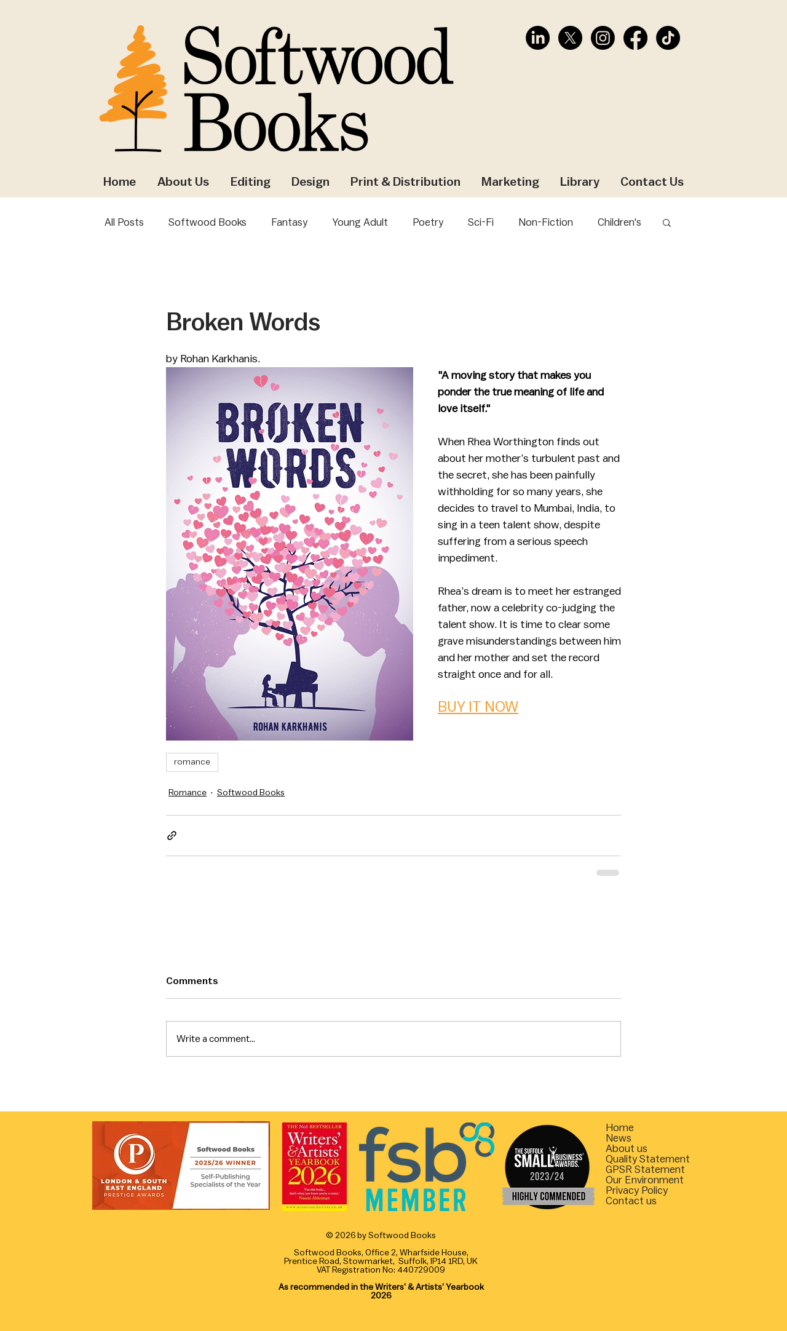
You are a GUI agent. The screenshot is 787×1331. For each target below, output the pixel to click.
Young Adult (360, 222)
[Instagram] (603, 38)
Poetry (428, 222)
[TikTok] (668, 38)
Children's (619, 222)
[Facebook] (635, 38)
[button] (667, 222)
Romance (187, 793)
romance (192, 762)
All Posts (124, 222)
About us (626, 1148)
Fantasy (289, 222)
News (618, 1138)
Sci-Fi (481, 222)
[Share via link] (172, 835)
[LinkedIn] (538, 38)
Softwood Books (207, 222)
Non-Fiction (545, 222)
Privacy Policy (637, 1190)
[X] (570, 38)
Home (620, 1127)
